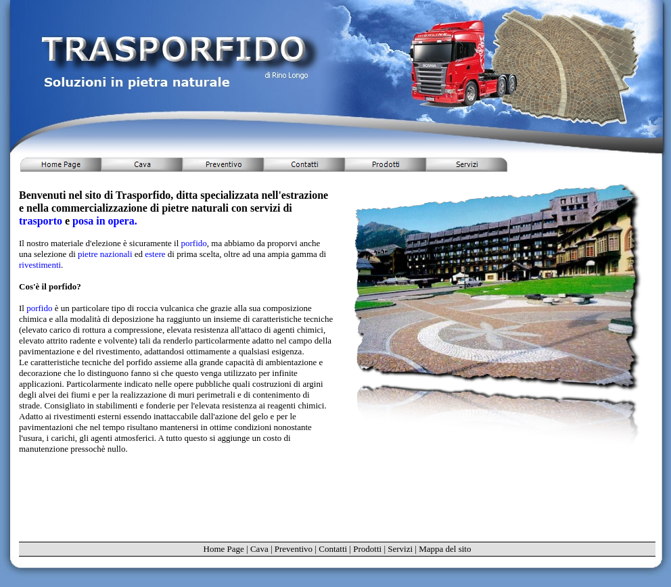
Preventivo (294, 549)
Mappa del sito (445, 549)
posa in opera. (104, 221)
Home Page (224, 549)
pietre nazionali (106, 254)
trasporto (42, 221)
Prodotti (367, 549)
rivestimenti (40, 265)
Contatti (333, 549)
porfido (194, 243)
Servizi (400, 549)
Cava (259, 549)
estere (156, 254)
